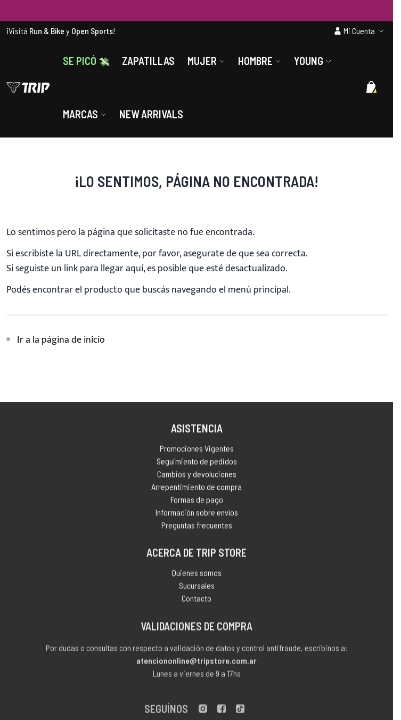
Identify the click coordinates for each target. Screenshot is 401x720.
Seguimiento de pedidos (197, 463)
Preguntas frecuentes (196, 527)
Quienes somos (196, 575)
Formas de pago (196, 501)
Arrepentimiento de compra (196, 488)
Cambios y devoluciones (196, 476)
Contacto (196, 601)
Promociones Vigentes (197, 450)
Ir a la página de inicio (61, 340)
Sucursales (197, 588)
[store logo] (28, 87)
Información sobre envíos (197, 514)
